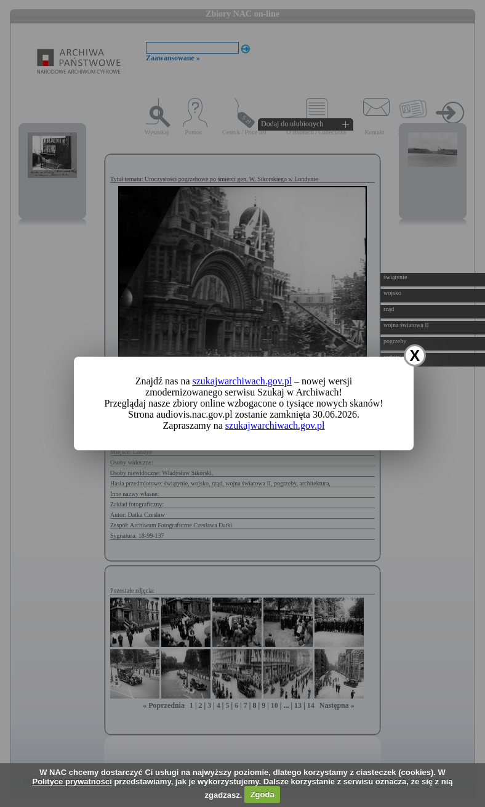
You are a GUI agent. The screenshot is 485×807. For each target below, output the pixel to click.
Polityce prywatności (71, 781)
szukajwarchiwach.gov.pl (242, 381)
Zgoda (263, 794)
